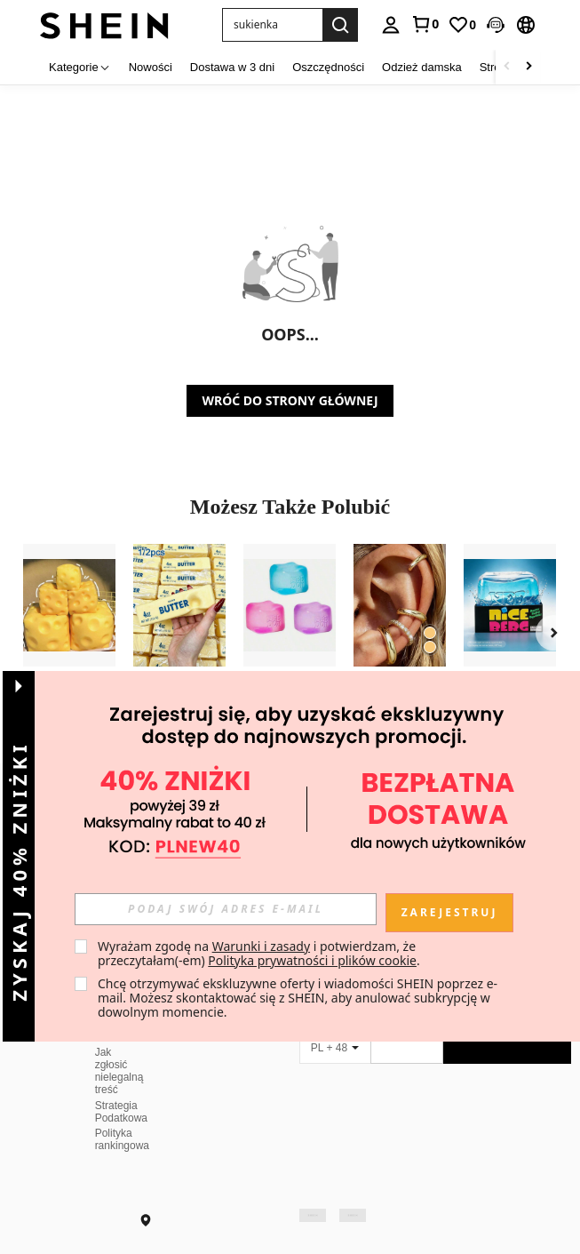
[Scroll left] (507, 67)
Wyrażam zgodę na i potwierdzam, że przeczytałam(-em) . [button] (259, 953)
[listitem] (69, 649)
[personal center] (390, 25)
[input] (226, 909)
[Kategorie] (80, 67)
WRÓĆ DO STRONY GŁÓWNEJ (289, 400)
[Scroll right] (528, 67)
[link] (424, 24)
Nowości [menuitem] (150, 67)
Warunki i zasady (261, 946)
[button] (272, 25)
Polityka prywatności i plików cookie (312, 960)
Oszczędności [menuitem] (328, 67)
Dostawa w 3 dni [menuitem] (232, 67)
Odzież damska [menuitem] (422, 67)
